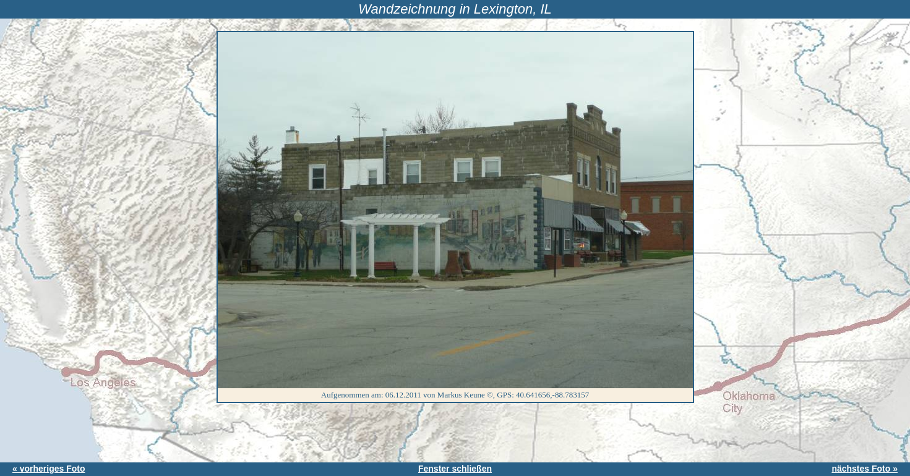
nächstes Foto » (864, 469)
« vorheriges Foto (48, 469)
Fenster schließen (455, 469)
